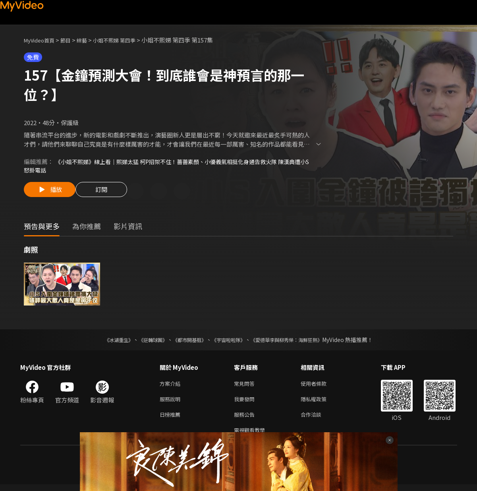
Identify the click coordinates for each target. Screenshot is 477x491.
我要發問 (246, 402)
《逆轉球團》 (143, 342)
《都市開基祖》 (185, 342)
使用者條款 (320, 386)
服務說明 (171, 402)
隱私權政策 (320, 402)
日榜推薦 (171, 419)
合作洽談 (317, 419)
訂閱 (107, 193)
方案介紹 (171, 386)
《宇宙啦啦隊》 (229, 342)
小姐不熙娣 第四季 (126, 40)
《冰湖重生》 (105, 342)
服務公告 (246, 419)
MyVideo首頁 (42, 40)
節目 (72, 40)
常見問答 (246, 386)
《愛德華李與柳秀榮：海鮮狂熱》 (296, 342)
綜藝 (90, 40)
